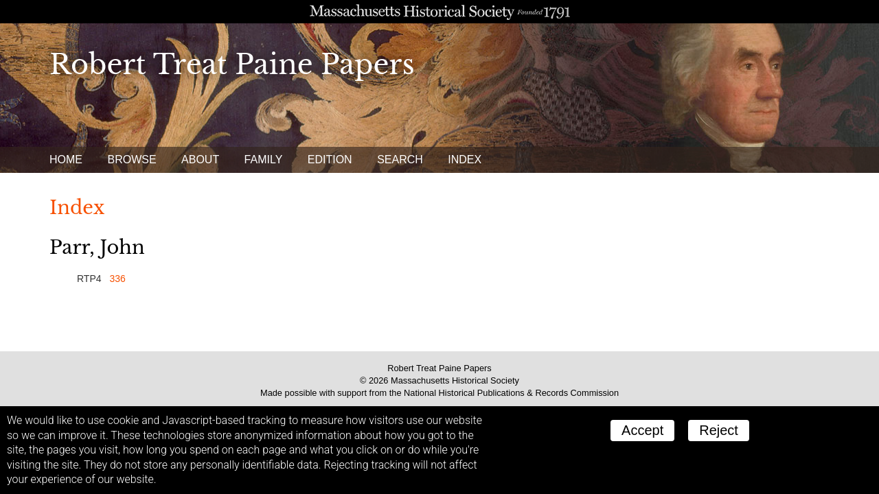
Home (65, 159)
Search (400, 159)
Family (263, 159)
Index (464, 159)
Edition (330, 159)
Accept (642, 430)
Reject (718, 430)
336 (117, 278)
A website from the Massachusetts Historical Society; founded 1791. (439, 11)
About (200, 159)
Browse (131, 159)
